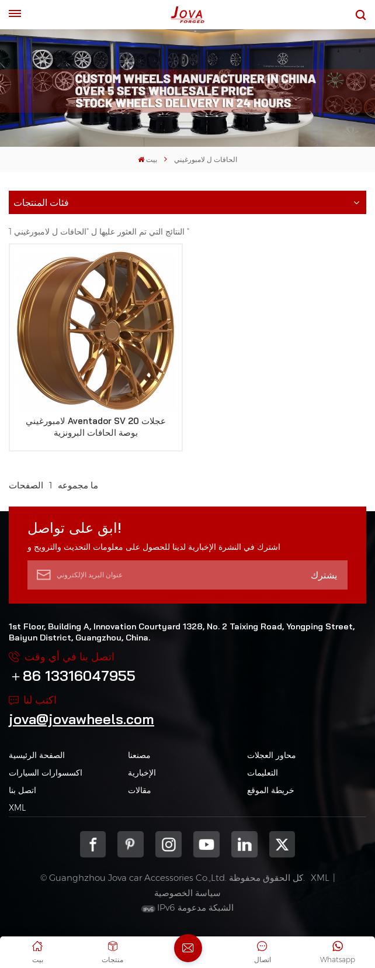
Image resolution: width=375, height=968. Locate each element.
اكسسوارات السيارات (45, 772)
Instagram (168, 844)
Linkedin (244, 844)
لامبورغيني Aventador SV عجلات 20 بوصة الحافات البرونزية (96, 426)
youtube (206, 844)
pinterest (130, 844)
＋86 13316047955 (72, 675)
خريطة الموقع (270, 790)
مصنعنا (139, 755)
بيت (147, 159)
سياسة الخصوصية (187, 892)
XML (17, 807)
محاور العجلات (271, 755)
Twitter (282, 844)
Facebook (93, 844)
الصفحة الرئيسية (37, 755)
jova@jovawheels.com (81, 719)
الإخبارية (142, 772)
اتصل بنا (22, 790)
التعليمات (262, 772)
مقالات (139, 790)
